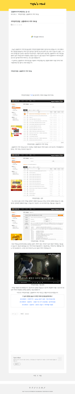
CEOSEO (51, 391)
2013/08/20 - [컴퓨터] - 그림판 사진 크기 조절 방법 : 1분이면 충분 (37, 302)
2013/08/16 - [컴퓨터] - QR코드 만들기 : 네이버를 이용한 (37, 305)
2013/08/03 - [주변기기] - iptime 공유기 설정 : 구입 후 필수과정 (37, 299)
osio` (23, 391)
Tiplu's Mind (37, 4)
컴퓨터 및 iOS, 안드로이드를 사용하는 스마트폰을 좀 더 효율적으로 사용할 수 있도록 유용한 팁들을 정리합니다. (35, 360)
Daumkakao (39, 391)
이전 (34, 375)
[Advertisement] (37, 36)
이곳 (31, 95)
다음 (40, 375)
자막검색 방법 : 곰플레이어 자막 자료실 (28, 14)
